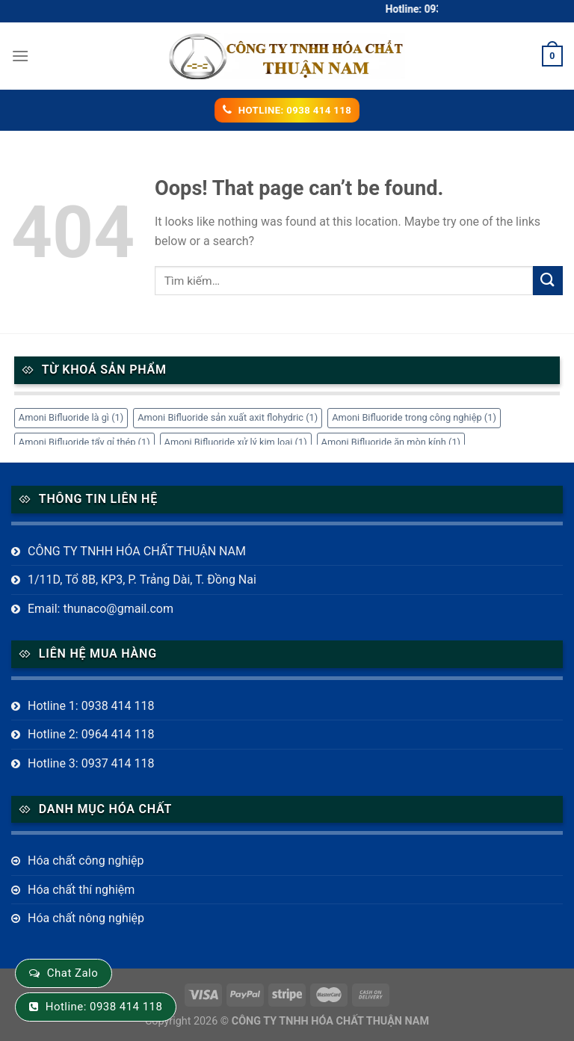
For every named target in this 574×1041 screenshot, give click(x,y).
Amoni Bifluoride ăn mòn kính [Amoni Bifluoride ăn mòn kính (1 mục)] (391, 442)
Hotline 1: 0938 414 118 (91, 706)
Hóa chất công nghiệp (86, 860)
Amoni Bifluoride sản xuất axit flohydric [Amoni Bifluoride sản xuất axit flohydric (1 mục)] (228, 417)
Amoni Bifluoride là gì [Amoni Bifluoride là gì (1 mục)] (71, 417)
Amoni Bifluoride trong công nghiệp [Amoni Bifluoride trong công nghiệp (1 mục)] (414, 417)
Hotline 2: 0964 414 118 (91, 734)
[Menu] (20, 55)
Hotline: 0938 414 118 (104, 1006)
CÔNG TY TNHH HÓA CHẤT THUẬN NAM (137, 551)
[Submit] (548, 280)
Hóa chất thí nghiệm (81, 890)
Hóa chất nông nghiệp (86, 918)
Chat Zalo (72, 973)
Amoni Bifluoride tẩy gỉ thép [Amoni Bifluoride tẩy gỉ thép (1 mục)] (84, 442)
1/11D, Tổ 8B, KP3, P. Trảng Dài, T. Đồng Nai (142, 579)
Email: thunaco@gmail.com (100, 609)
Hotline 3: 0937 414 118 (91, 763)
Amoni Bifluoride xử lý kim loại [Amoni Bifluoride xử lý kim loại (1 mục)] (235, 442)
